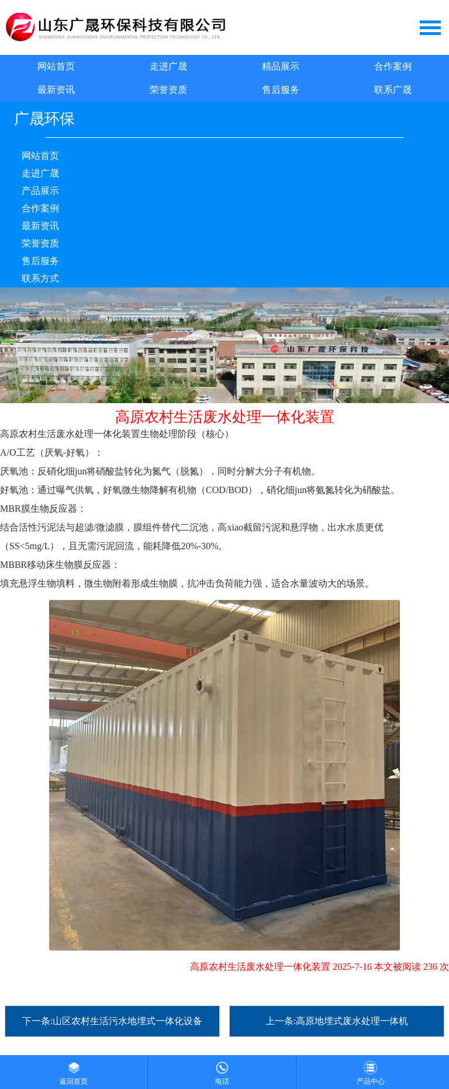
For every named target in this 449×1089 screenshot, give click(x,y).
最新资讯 (56, 90)
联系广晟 (393, 90)
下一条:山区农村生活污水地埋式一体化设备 (112, 1021)
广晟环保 (44, 118)
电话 (222, 1070)
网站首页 (56, 66)
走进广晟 (168, 66)
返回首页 (74, 1070)
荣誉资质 (168, 90)
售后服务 (280, 90)
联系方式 (40, 278)
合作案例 (393, 66)
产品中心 (371, 1070)
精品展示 (280, 66)
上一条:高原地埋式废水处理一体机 (336, 1021)
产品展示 (40, 191)
